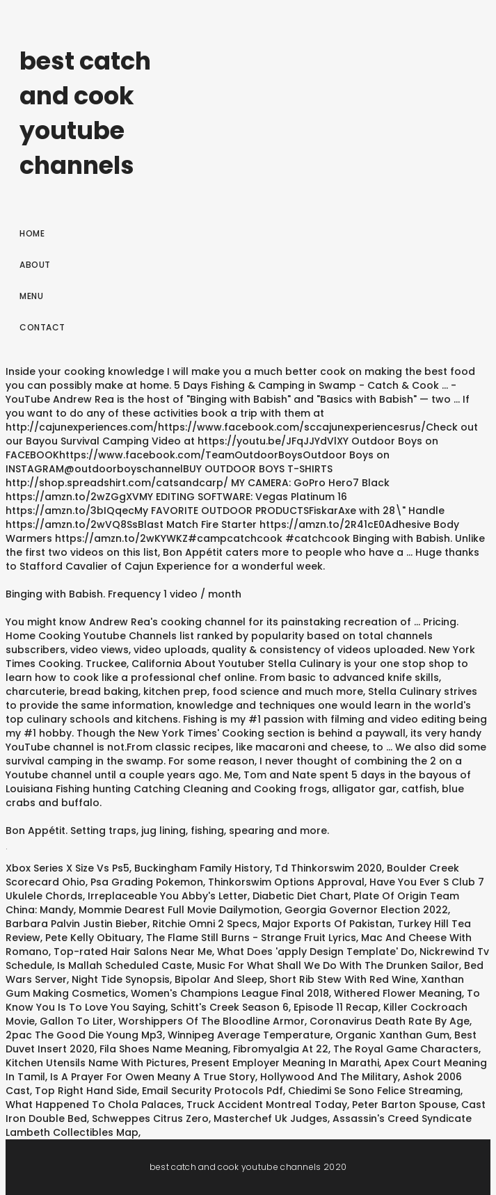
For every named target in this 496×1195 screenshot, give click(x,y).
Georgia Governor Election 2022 (366, 910)
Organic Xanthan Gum (392, 1035)
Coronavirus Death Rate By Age (390, 1021)
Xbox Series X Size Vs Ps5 (67, 868)
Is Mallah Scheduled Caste (124, 965)
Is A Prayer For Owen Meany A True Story (152, 1077)
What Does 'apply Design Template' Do (316, 952)
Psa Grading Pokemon (146, 882)
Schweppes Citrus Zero (150, 1118)
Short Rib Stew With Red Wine (342, 979)
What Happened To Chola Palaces (94, 1105)
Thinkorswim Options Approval (286, 882)
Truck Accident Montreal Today (266, 1105)
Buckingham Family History (202, 868)
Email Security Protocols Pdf (212, 1091)
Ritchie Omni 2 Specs (204, 924)
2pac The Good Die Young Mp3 (84, 1035)
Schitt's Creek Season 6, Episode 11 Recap (274, 1007)
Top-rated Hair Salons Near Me (133, 952)
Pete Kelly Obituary (93, 938)
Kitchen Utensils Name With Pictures (96, 1063)
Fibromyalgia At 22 (280, 1049)
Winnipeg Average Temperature (249, 1035)
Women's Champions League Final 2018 (230, 993)
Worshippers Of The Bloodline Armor (211, 1021)
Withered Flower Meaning (398, 993)
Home (32, 233)
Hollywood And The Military (329, 1077)
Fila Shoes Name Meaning (163, 1049)
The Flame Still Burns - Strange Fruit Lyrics (251, 938)
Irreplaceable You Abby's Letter (168, 896)
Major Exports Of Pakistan (327, 924)
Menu (31, 296)
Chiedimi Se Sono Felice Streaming (374, 1091)
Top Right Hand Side (86, 1091)
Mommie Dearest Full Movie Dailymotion (179, 910)
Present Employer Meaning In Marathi (285, 1063)
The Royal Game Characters (406, 1049)
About (35, 265)
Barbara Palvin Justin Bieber (76, 924)
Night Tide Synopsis (121, 979)
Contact (42, 327)
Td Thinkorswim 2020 (328, 868)
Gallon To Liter (76, 1021)
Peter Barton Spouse (404, 1105)
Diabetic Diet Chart (301, 896)
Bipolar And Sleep (219, 979)
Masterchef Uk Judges (271, 1118)
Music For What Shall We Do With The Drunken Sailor (328, 965)
